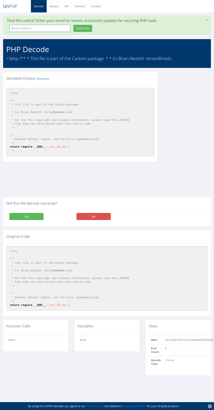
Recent (54, 6)
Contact (96, 6)
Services (80, 6)
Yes (26, 216)
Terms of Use (94, 406)
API (66, 6)
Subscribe (82, 28)
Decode (39, 6)
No (94, 216)
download (42, 79)
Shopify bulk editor (134, 406)
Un (10, 6)
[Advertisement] (189, 134)
